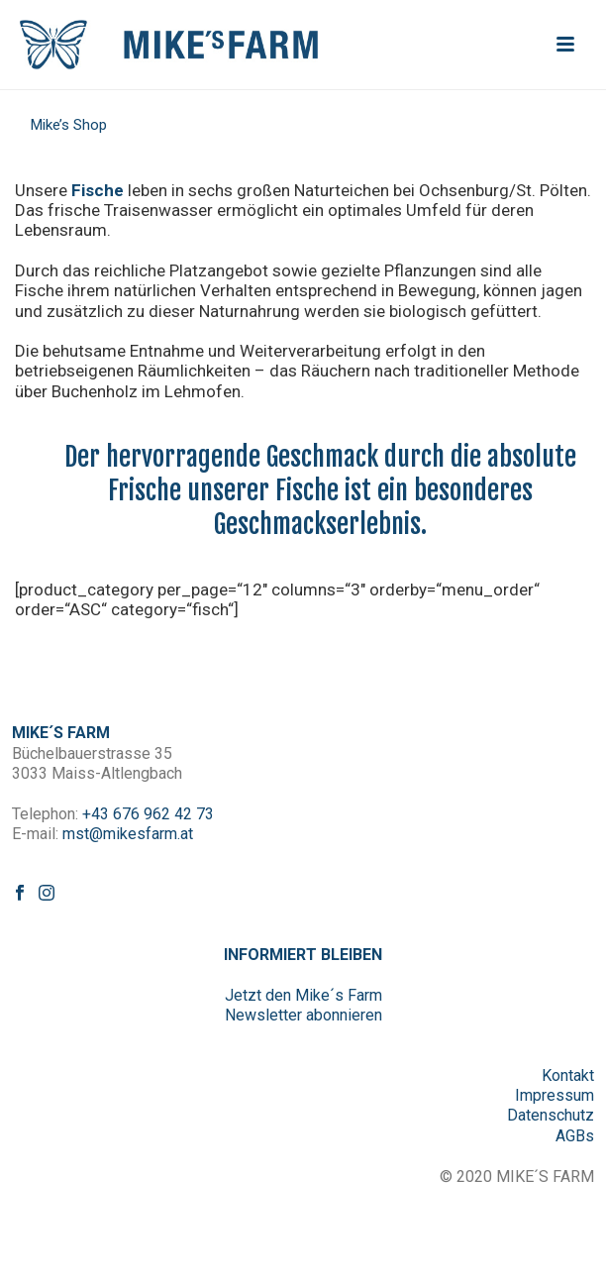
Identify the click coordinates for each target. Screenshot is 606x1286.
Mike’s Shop (68, 125)
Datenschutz (550, 1115)
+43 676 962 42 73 (148, 813)
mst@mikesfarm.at (127, 833)
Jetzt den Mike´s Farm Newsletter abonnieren (303, 1005)
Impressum (554, 1095)
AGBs (575, 1135)
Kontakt (568, 1075)
